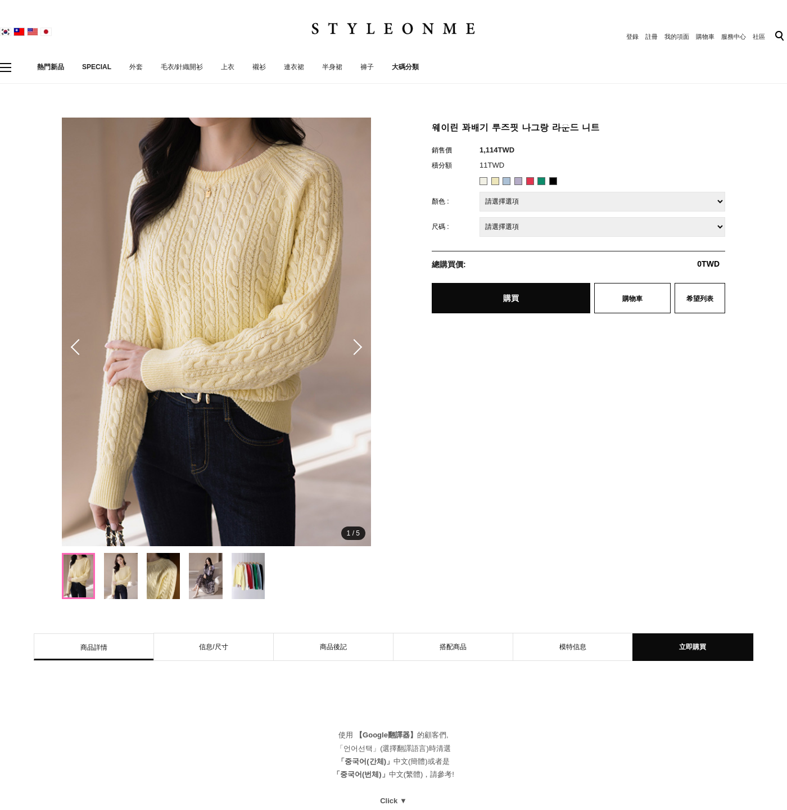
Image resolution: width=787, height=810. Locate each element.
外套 (136, 67)
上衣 (227, 67)
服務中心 (733, 36)
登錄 (632, 36)
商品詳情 (93, 647)
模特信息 (572, 647)
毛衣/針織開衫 (182, 67)
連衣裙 (294, 67)
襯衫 (259, 67)
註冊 (651, 36)
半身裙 (332, 67)
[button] (354, 347)
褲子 (367, 67)
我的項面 (676, 36)
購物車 (705, 36)
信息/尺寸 (213, 647)
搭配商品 (453, 647)
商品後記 (333, 647)
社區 (759, 36)
